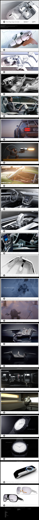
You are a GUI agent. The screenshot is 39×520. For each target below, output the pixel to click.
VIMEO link (23, 391)
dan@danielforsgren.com (2, 26)
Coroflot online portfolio (23, 507)
